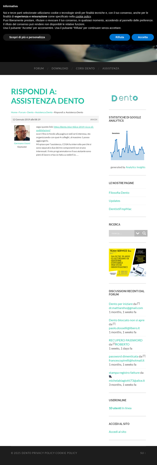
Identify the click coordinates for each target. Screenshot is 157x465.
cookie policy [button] (83, 16)
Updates (114, 200)
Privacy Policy (43, 453)
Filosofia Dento (119, 192)
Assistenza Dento (44, 112)
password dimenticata (123, 356)
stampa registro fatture (124, 372)
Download (60, 68)
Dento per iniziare (121, 304)
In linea (120, 408)
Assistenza (110, 68)
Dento (30, 112)
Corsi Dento (85, 68)
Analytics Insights (135, 167)
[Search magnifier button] (144, 233)
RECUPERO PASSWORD (125, 340)
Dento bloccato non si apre (126, 320)
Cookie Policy (66, 453)
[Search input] (122, 233)
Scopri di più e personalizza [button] (27, 37)
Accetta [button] (143, 37)
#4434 (93, 119)
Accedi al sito (117, 431)
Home (14, 112)
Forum (39, 68)
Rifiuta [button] (120, 37)
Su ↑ (143, 453)
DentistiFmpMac (120, 209)
